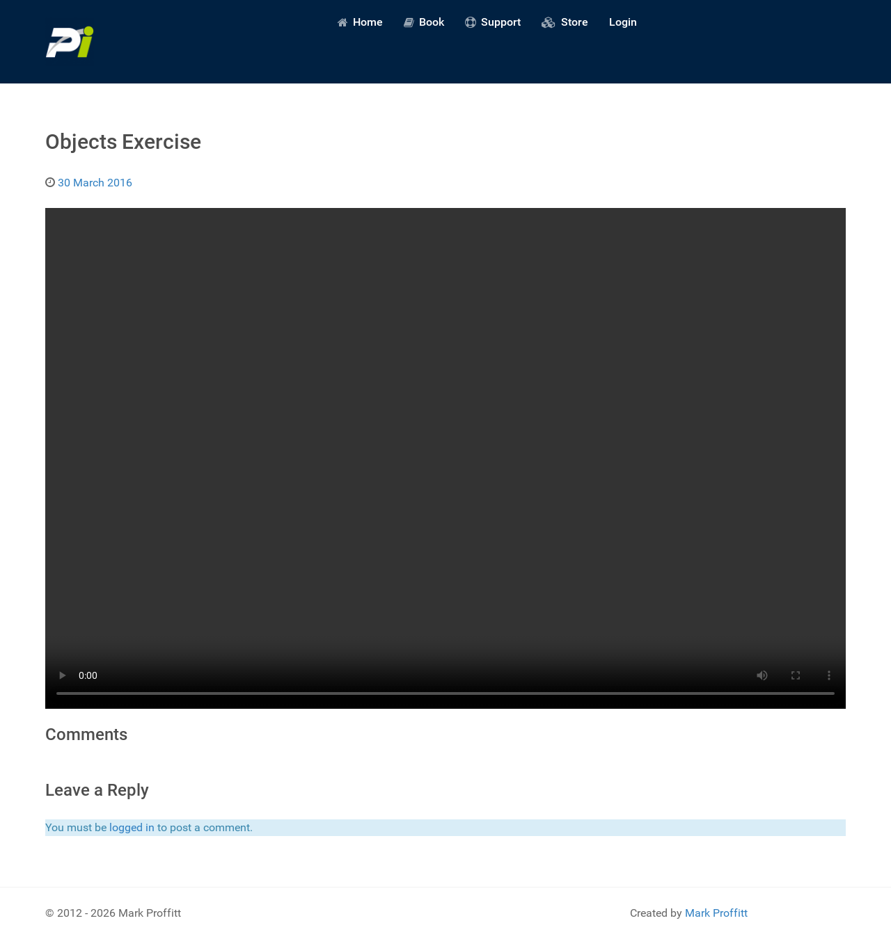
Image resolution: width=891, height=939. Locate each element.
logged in (132, 827)
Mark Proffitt (716, 913)
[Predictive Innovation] (69, 41)
